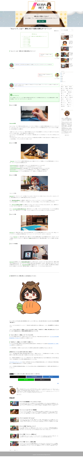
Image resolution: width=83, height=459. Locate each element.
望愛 (67, 117)
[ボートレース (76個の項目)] (69, 90)
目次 (33, 34)
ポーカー (11, 374)
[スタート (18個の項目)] (67, 97)
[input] (67, 30)
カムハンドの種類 (26, 41)
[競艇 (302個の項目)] (67, 87)
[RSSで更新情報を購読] (20, 395)
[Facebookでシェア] (34, 377)
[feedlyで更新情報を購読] (19, 395)
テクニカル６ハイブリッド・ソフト (15, 362)
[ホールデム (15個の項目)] (70, 104)
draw (24, 374)
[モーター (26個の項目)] (70, 94)
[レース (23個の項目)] (71, 95)
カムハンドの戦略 (26, 43)
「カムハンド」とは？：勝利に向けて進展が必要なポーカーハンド (34, 36)
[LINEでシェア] (26, 380)
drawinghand (28, 374)
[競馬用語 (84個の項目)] (71, 88)
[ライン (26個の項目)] (64, 94)
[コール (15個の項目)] (70, 102)
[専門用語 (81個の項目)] (63, 90)
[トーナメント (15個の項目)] (70, 101)
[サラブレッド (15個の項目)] (64, 102)
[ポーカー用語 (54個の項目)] (64, 92)
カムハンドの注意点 (27, 46)
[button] (43, 380)
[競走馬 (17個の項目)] (71, 97)
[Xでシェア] (18, 377)
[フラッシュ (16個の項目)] (64, 101)
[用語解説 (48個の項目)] (70, 92)
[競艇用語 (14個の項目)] (64, 106)
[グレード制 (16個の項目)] (69, 99)
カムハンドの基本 (26, 39)
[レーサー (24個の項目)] (63, 95)
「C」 (15, 374)
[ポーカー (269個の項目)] (63, 88)
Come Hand (20, 374)
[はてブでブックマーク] (51, 377)
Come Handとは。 (26, 38)
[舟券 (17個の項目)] (63, 99)
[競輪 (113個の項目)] (67, 88)
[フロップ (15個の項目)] (64, 104)
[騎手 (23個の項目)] (67, 95)
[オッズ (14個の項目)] (70, 106)
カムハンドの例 (26, 44)
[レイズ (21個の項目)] (63, 97)
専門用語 (37, 374)
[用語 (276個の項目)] (71, 87)
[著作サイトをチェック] (17, 395)
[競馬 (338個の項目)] (63, 87)
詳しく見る (41, 21)
